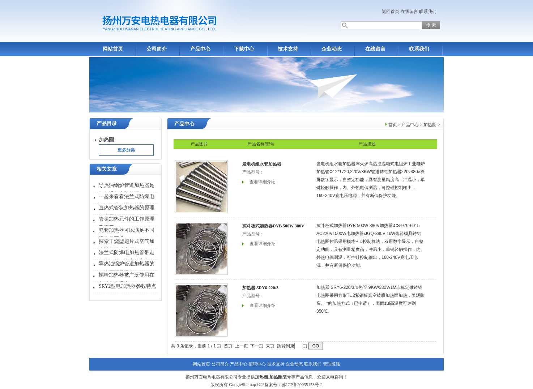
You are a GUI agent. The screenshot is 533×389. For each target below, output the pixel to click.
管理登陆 (331, 364)
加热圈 (429, 124)
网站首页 (113, 49)
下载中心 (244, 49)
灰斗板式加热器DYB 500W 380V (273, 225)
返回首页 (390, 11)
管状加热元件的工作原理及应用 (126, 223)
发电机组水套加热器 (261, 164)
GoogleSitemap (242, 384)
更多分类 (126, 150)
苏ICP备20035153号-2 (302, 384)
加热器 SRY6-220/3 (260, 287)
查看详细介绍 (263, 181)
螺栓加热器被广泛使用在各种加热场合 (126, 279)
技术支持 (288, 49)
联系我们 (427, 11)
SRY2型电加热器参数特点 (127, 286)
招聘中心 (257, 364)
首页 (392, 124)
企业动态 (331, 49)
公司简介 (156, 49)
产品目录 (107, 123)
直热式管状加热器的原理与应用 (126, 212)
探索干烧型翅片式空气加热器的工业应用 (126, 246)
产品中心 (200, 49)
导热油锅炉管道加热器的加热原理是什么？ (126, 268)
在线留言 (409, 11)
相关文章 (107, 169)
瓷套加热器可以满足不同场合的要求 (126, 234)
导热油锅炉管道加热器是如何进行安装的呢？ (126, 190)
